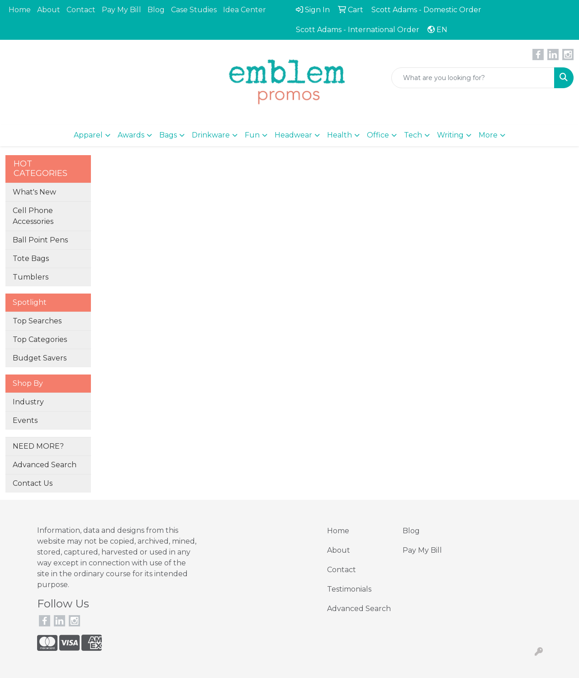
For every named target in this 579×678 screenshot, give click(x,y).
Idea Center (244, 9)
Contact (80, 9)
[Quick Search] (473, 77)
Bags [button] (168, 135)
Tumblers (30, 277)
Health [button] (339, 135)
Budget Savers (39, 358)
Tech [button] (413, 135)
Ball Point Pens (40, 240)
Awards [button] (131, 135)
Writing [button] (450, 135)
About (48, 9)
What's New (34, 192)
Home (20, 9)
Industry (28, 402)
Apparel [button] (88, 135)
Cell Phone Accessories (33, 216)
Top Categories (40, 339)
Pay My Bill (121, 9)
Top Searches (37, 321)
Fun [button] (252, 135)
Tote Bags (31, 258)
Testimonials (349, 589)
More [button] (488, 135)
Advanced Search (44, 464)
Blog (156, 9)
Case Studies (194, 9)
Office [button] (378, 135)
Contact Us (32, 483)
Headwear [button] (293, 135)
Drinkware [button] (211, 135)
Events (25, 420)
